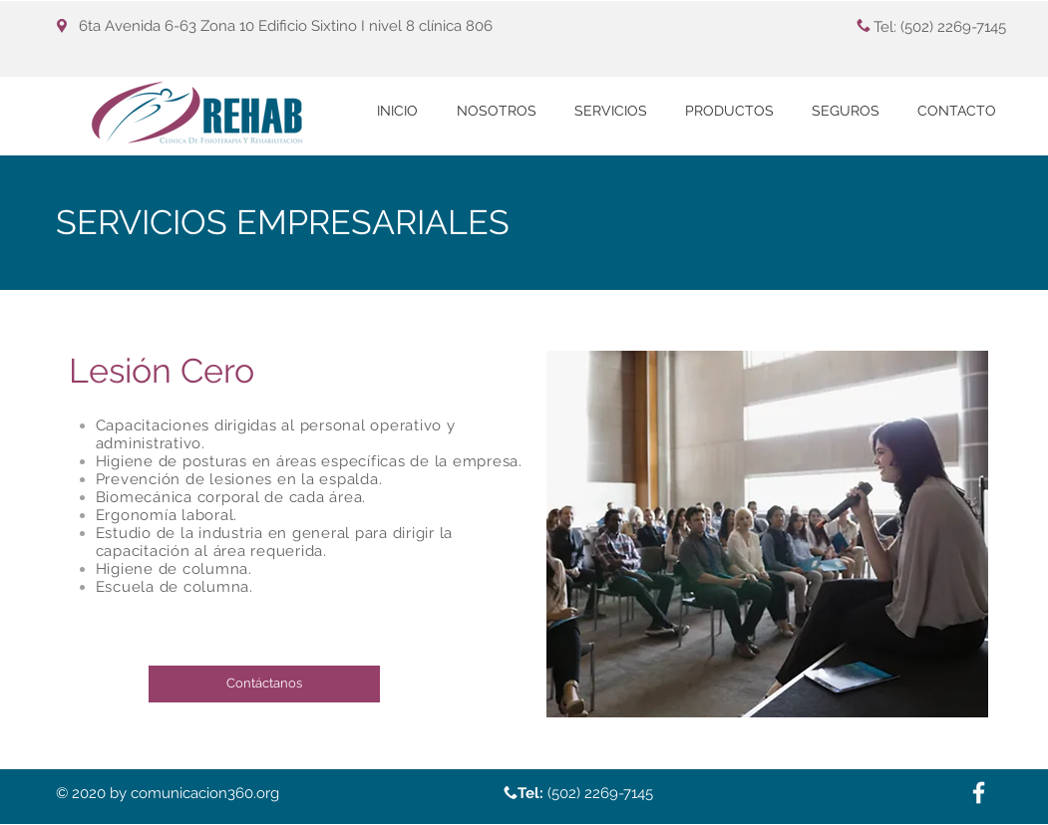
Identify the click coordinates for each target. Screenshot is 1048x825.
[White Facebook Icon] (978, 792)
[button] (610, 111)
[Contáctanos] (264, 684)
